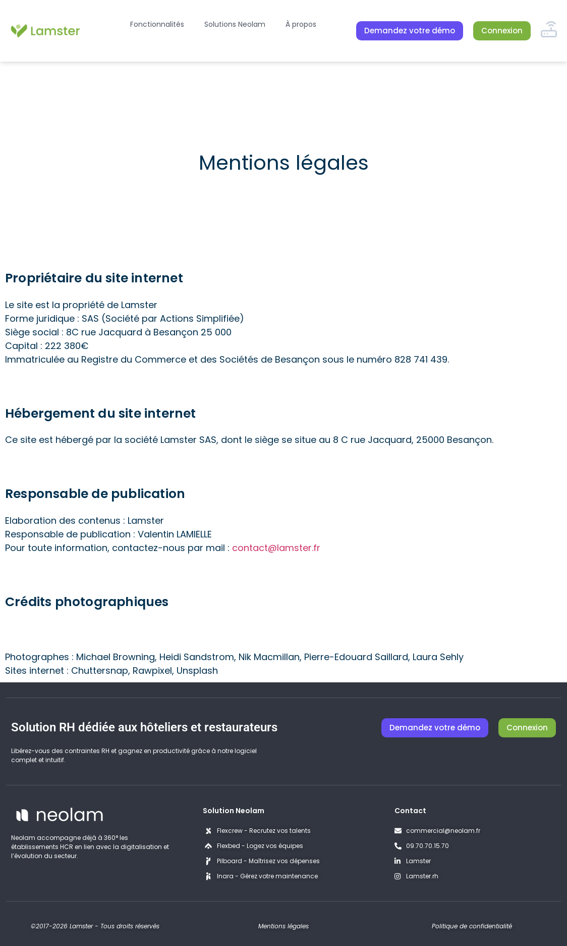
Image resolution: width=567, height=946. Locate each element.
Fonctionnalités (157, 24)
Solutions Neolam (234, 24)
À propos (301, 24)
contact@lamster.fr (276, 547)
